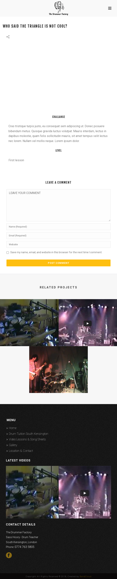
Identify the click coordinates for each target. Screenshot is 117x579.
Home (11, 428)
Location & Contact (20, 451)
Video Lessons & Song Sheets (26, 439)
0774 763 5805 (24, 547)
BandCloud (85, 576)
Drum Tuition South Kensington (27, 434)
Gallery (12, 445)
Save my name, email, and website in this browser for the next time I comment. (56, 252)
